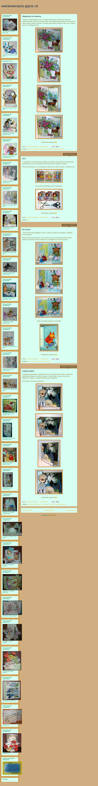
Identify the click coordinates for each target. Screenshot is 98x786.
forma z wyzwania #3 (44, 504)
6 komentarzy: (44, 146)
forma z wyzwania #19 (34, 149)
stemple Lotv (61, 149)
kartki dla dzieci (45, 361)
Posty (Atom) (52, 515)
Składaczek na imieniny (31, 16)
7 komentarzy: (44, 359)
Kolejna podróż (28, 371)
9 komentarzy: (44, 501)
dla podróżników (32, 504)
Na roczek (26, 229)
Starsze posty (71, 510)
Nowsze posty (27, 510)
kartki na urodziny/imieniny (48, 149)
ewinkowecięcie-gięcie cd (19, 6)
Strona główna (49, 510)
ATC (24, 159)
